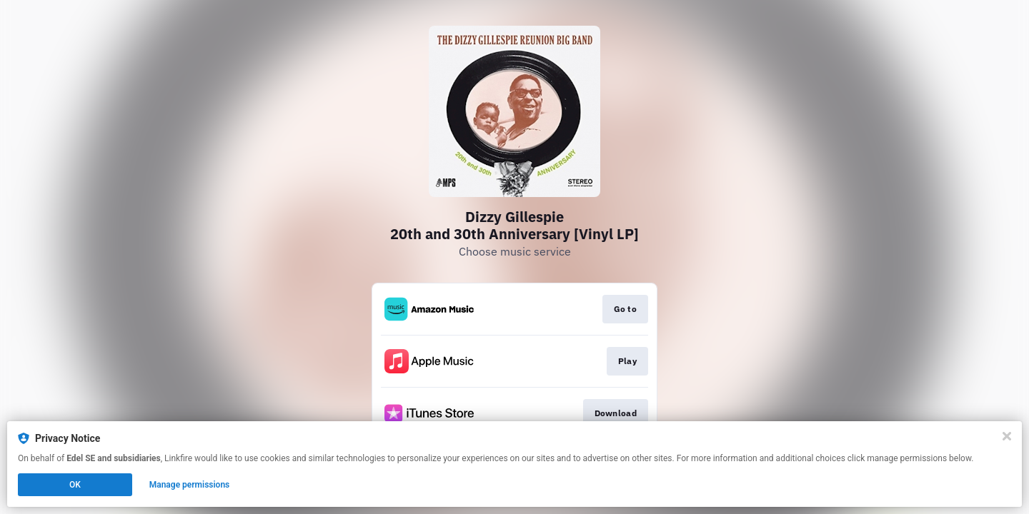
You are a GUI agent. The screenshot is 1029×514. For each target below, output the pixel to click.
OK (75, 485)
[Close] (1006, 436)
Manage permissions (189, 485)
